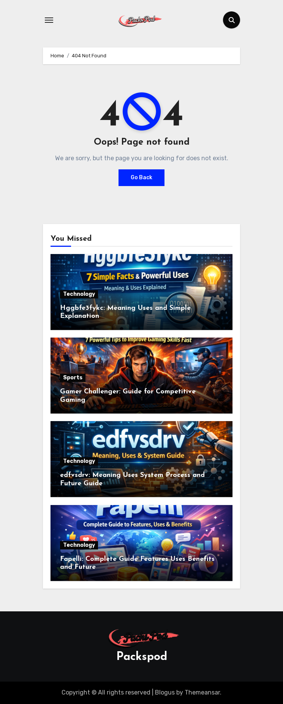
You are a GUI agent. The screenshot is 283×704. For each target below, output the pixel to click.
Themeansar (202, 692)
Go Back (141, 177)
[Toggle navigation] (49, 20)
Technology (79, 294)
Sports (72, 377)
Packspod (141, 657)
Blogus (165, 692)
